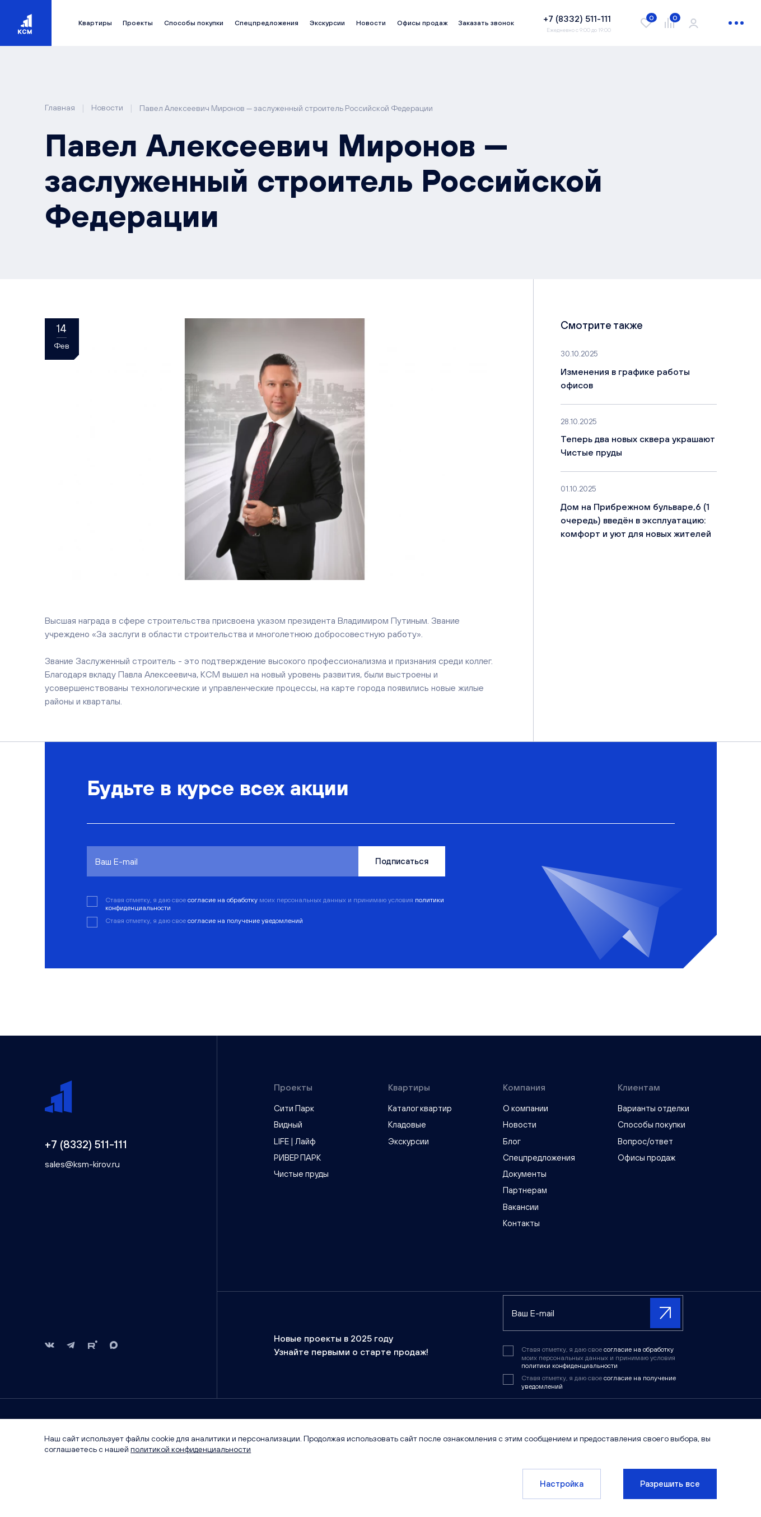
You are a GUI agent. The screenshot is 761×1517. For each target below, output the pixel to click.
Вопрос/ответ (645, 1141)
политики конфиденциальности (569, 1366)
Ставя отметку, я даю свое (204, 921)
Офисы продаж (422, 23)
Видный (288, 1124)
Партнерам (525, 1190)
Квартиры (95, 23)
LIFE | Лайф (295, 1141)
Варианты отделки (653, 1108)
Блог (512, 1141)
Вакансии (521, 1207)
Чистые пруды (301, 1174)
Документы (525, 1174)
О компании (525, 1108)
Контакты (521, 1223)
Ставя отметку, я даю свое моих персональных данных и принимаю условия (274, 904)
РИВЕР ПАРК (297, 1157)
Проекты (138, 23)
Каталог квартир (420, 1108)
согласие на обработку (223, 900)
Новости (371, 23)
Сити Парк (294, 1108)
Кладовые (407, 1124)
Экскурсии (327, 23)
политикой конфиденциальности (191, 1449)
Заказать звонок (486, 23)
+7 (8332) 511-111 (86, 1144)
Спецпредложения (266, 23)
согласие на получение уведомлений (245, 921)
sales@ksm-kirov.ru (82, 1164)
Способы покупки (193, 23)
